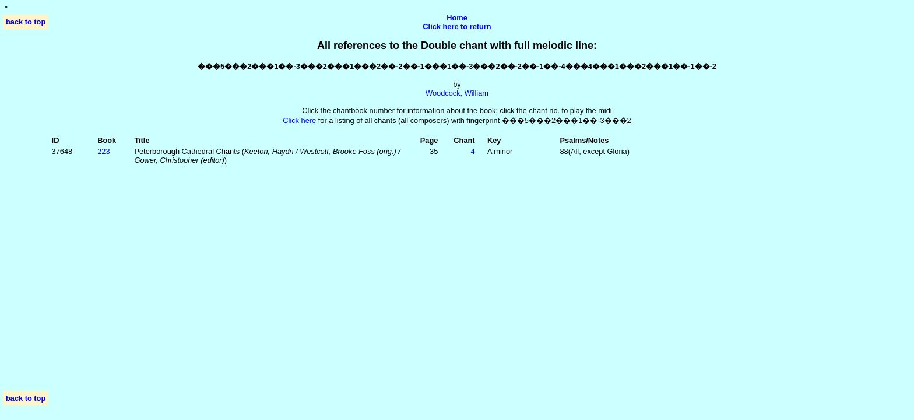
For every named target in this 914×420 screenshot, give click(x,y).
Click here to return (457, 26)
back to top (25, 22)
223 (103, 151)
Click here (299, 120)
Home (457, 17)
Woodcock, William (457, 93)
